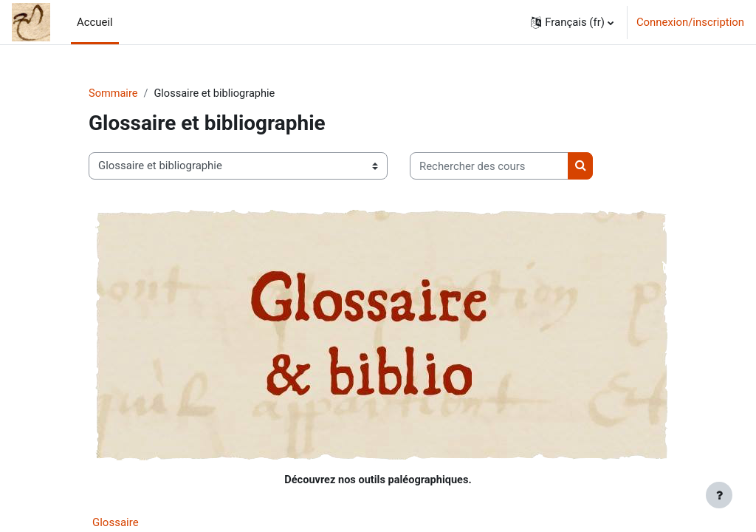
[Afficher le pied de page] (719, 495)
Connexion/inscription (690, 22)
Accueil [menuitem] (95, 22)
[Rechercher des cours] (489, 166)
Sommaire (114, 93)
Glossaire (115, 523)
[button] (572, 22)
